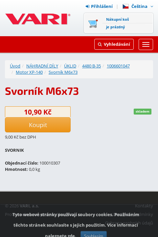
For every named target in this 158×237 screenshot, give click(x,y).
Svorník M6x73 (63, 72)
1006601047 (118, 66)
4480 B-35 (91, 66)
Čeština (138, 6)
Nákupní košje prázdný (117, 23)
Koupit (38, 125)
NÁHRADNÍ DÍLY (42, 66)
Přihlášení (99, 6)
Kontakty (144, 206)
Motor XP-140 (29, 72)
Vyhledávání (114, 44)
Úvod (15, 66)
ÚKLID (70, 66)
